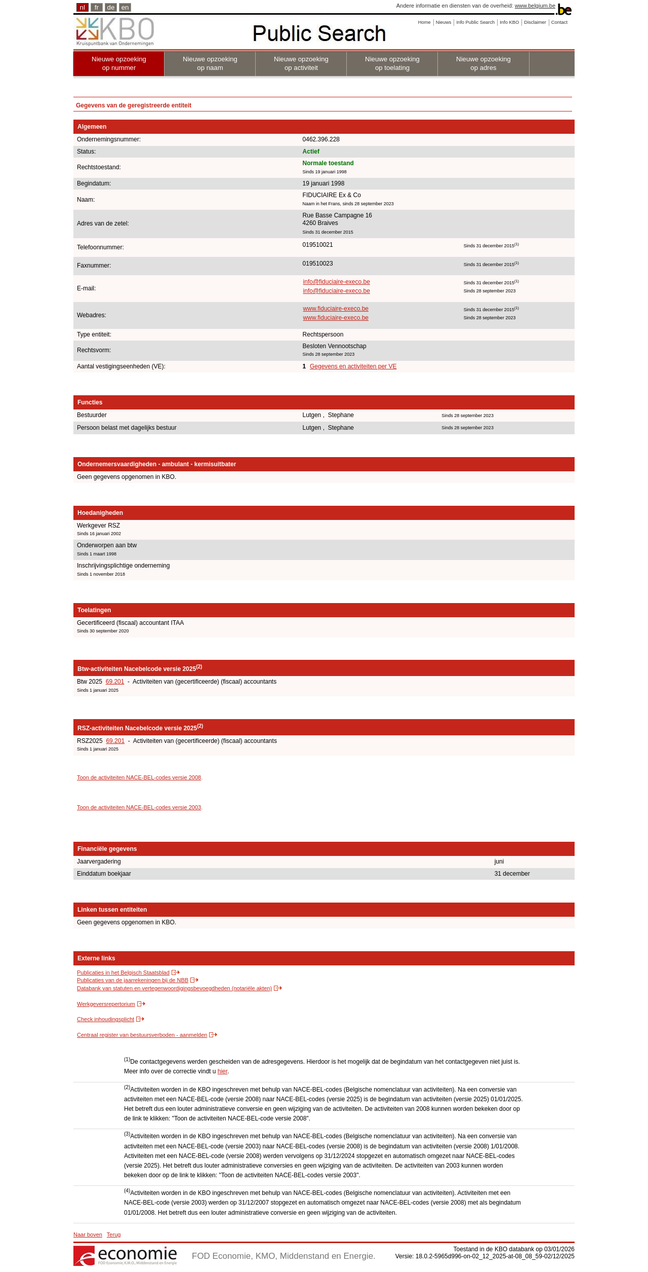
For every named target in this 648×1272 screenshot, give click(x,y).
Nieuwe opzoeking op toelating (392, 63)
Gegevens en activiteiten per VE (353, 366)
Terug (114, 1234)
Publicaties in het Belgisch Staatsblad (123, 972)
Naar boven (87, 1234)
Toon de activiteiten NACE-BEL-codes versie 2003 (139, 807)
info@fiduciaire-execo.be (336, 281)
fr (97, 7)
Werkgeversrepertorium (106, 1004)
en (125, 7)
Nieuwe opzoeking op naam (210, 63)
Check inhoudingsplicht (105, 1019)
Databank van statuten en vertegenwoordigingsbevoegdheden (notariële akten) (174, 988)
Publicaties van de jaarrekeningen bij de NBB (132, 980)
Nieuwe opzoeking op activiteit (301, 63)
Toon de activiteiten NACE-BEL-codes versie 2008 (139, 777)
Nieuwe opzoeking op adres (483, 63)
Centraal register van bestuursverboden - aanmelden (142, 1035)
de (111, 7)
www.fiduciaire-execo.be (336, 308)
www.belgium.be (535, 6)
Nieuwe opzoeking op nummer (119, 63)
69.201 (115, 681)
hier (222, 1071)
